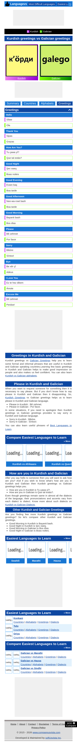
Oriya (17, 633)
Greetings (65, 103)
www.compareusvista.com (46, 732)
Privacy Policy (38, 727)
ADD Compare (71, 724)
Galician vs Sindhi (31, 668)
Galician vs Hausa (31, 660)
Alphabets (47, 103)
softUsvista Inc (53, 737)
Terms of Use (58, 724)
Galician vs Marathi (32, 653)
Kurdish (22, 78)
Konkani (18, 618)
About (22, 724)
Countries (30, 103)
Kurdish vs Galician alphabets (21, 375)
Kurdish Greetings (15, 397)
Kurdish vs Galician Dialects (20, 504)
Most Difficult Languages (42, 4)
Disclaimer (44, 724)
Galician (56, 78)
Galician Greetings (40, 360)
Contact (32, 724)
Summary (13, 103)
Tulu (16, 626)
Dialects (55, 622)
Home (13, 724)
